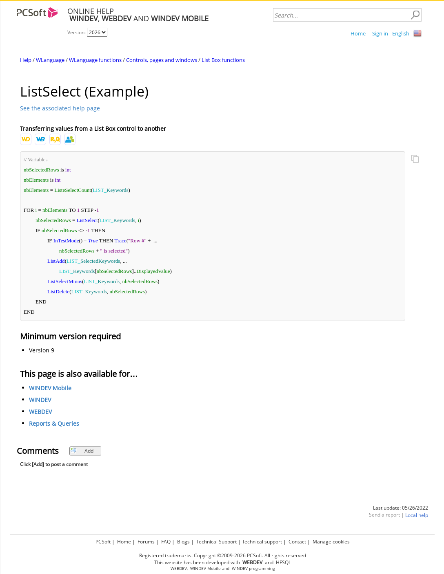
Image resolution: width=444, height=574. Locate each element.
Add (81, 450)
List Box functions (223, 60)
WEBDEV (40, 412)
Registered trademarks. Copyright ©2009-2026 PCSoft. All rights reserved (222, 555)
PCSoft (103, 541)
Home (358, 33)
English (400, 33)
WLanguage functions (95, 60)
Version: (77, 32)
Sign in (380, 33)
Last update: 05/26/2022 (400, 507)
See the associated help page (60, 108)
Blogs (183, 541)
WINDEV (40, 400)
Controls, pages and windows (161, 60)
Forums (146, 541)
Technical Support (216, 541)
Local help (416, 515)
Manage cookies (331, 541)
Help (25, 60)
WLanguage (50, 60)
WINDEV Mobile (50, 388)
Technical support (262, 541)
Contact (297, 541)
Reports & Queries (54, 423)
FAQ (166, 541)
